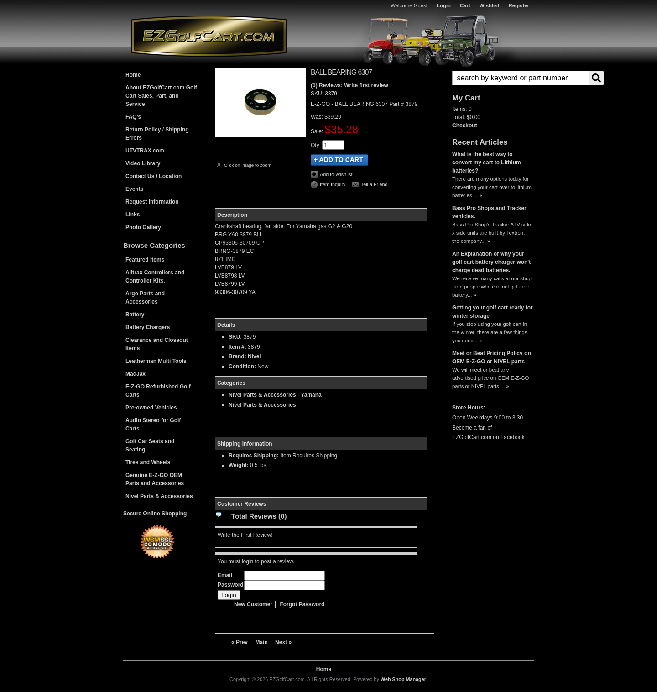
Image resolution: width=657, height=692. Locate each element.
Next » (283, 642)
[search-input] (521, 78)
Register (518, 5)
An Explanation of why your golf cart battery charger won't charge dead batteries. (491, 262)
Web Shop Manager (403, 679)
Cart (465, 5)
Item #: (238, 347)
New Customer (253, 604)
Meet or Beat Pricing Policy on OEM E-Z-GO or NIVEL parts (491, 357)
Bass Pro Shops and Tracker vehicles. (489, 212)
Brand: (237, 356)
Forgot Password (302, 604)
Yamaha (311, 395)
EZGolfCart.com (209, 36)
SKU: (318, 93)
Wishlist (490, 5)
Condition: (242, 366)
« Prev (239, 642)
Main (261, 642)
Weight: (239, 465)
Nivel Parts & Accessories (262, 395)
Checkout (464, 125)
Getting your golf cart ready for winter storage (492, 311)
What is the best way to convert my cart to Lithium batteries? (486, 162)
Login (444, 5)
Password (231, 585)
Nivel (254, 356)
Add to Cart (339, 160)
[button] (492, 78)
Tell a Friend (374, 184)
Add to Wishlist (336, 174)
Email (225, 575)
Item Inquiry (332, 184)
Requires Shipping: (254, 455)
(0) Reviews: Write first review (349, 85)
